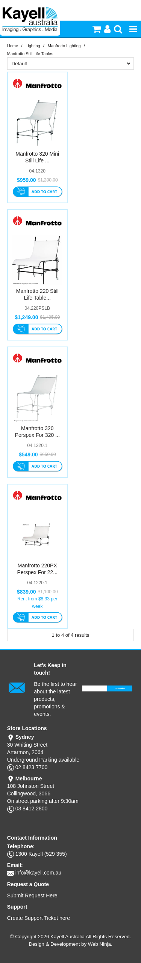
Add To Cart (37, 192)
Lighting (33, 46)
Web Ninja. (100, 944)
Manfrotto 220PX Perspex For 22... (37, 568)
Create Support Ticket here (38, 918)
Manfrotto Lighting (64, 46)
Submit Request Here (32, 895)
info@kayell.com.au (38, 873)
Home (12, 46)
